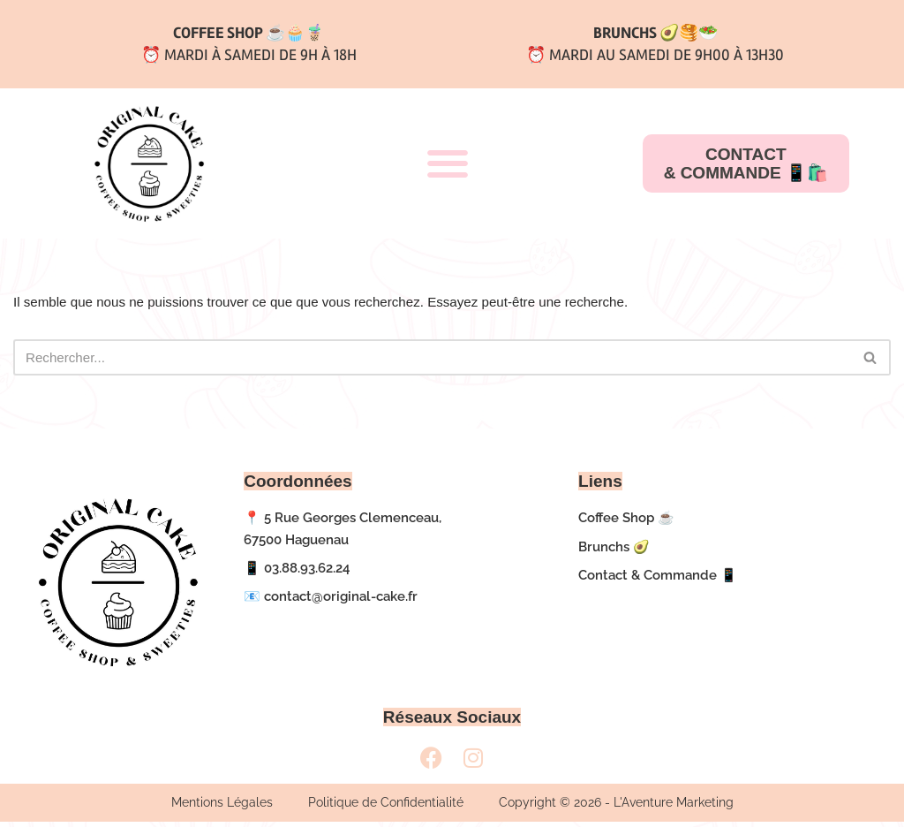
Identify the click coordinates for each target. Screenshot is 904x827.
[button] (447, 164)
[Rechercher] (432, 360)
